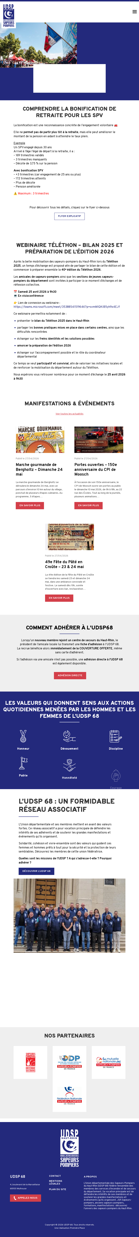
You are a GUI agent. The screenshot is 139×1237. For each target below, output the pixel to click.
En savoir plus (30, 519)
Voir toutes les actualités (69, 413)
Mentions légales (55, 1179)
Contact (55, 1172)
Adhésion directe (70, 675)
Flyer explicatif (69, 216)
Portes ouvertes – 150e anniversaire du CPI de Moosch (95, 484)
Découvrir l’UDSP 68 (36, 871)
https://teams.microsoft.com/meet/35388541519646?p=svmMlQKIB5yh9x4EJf (67, 307)
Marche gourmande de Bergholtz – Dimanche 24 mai (39, 484)
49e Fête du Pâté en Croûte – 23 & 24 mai (64, 578)
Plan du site (57, 1186)
